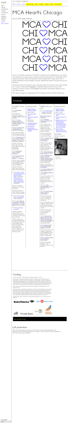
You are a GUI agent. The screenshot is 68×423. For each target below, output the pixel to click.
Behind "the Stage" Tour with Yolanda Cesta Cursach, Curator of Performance (47, 157)
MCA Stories (31, 126)
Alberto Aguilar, (32, 109)
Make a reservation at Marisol (20, 319)
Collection (4, 13)
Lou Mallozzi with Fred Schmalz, (18, 121)
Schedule (41, 4)
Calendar (18, 1)
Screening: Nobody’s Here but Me (46, 120)
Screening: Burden (48, 172)
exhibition (33, 87)
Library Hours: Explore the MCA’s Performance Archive (61, 130)
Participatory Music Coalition (17, 151)
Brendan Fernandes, (47, 166)
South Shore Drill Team (18, 156)
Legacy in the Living (18, 208)
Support (3, 16)
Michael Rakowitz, (47, 152)
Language (4, 420)
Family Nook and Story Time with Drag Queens (18, 139)
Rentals (3, 18)
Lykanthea (18, 110)
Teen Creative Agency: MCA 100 (46, 186)
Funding (46, 4)
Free (14, 4)
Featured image (30, 4)
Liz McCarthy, (18, 128)
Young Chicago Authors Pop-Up (47, 138)
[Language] (6, 421)
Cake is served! (21, 160)
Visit (2, 5)
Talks (23, 4)
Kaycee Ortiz (15, 203)
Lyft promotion (58, 4)
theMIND (22, 202)
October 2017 (25, 1)
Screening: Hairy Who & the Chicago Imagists (46, 226)
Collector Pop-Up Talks (60, 114)
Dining (3, 20)
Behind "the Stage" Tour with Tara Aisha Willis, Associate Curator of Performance (47, 218)
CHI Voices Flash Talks (32, 114)
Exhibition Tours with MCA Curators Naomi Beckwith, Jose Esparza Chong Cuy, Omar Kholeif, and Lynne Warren (61, 123)
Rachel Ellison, (33, 129)
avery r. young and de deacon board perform (19, 174)
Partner (51, 4)
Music (18, 4)
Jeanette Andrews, (32, 123)
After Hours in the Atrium (19, 196)
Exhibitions (4, 9)
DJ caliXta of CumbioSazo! (18, 201)
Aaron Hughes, (47, 169)
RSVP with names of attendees (46, 116)
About (3, 7)
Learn (3, 14)
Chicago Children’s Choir (18, 116)
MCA (14, 1)
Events (3, 11)
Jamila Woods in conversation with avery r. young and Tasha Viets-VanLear (19, 180)
